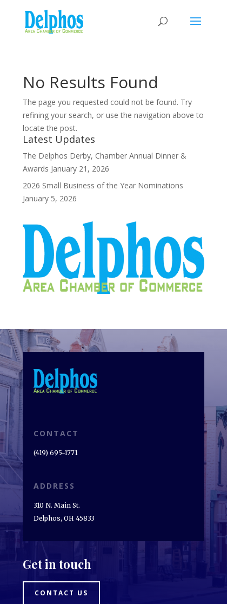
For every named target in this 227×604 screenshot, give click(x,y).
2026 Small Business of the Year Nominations (103, 185)
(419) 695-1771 (56, 453)
